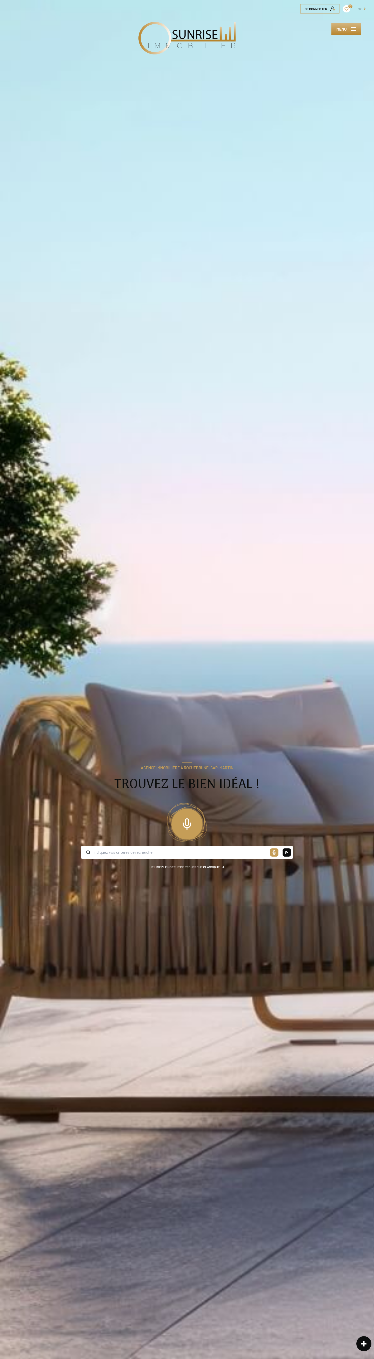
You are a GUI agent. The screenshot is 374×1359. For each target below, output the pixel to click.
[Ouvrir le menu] (346, 29)
